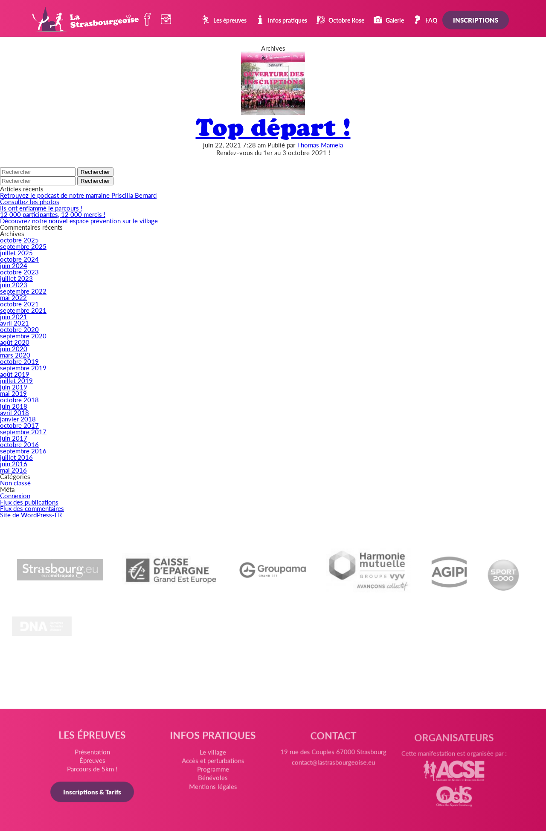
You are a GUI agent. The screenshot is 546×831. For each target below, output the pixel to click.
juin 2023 (13, 284)
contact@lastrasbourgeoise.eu (333, 766)
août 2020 (14, 342)
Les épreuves (224, 19)
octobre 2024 (19, 258)
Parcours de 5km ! (93, 769)
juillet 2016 (16, 457)
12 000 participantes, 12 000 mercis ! (52, 214)
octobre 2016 (19, 444)
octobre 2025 (19, 239)
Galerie (389, 19)
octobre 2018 (19, 399)
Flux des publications (29, 501)
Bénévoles (213, 779)
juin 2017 (13, 437)
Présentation (93, 752)
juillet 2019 (16, 380)
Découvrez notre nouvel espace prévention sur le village (79, 220)
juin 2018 (13, 405)
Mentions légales (213, 787)
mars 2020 (15, 354)
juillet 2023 (16, 278)
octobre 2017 (19, 425)
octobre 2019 (19, 361)
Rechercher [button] (95, 172)
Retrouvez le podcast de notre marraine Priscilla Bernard (78, 194)
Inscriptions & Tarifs (93, 792)
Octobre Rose (340, 19)
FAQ (425, 19)
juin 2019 (13, 386)
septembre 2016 (23, 450)
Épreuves (93, 761)
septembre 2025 (23, 246)
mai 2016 (13, 469)
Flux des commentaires (32, 508)
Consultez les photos (29, 201)
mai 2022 (13, 297)
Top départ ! (273, 127)
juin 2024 (13, 265)
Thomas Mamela (320, 144)
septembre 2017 (23, 431)
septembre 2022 (23, 290)
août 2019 (14, 373)
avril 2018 (14, 412)
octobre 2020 (19, 329)
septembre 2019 (23, 367)
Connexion (15, 495)
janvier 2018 (18, 418)
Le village (213, 754)
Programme (212, 771)
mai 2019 (13, 393)
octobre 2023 (19, 271)
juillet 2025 (16, 252)
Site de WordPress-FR (31, 514)
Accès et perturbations (213, 763)
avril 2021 (14, 322)
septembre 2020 (23, 335)
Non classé (15, 482)
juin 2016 (13, 463)
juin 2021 (13, 316)
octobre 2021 (19, 303)
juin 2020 (13, 348)
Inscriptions (475, 19)
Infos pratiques (281, 19)
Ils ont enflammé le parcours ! (41, 207)
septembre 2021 (23, 310)
